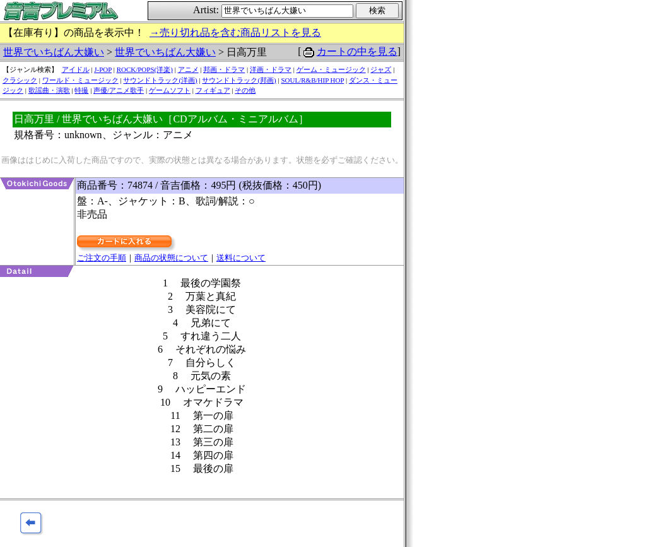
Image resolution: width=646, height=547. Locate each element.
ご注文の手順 (101, 257)
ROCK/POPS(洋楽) (145, 69)
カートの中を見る (357, 51)
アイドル (76, 69)
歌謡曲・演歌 (49, 90)
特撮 (81, 90)
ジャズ (380, 69)
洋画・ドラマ (270, 69)
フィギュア (213, 90)
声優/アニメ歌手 (118, 90)
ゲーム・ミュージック (331, 69)
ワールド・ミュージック (80, 80)
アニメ (188, 69)
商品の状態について (171, 257)
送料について (241, 257)
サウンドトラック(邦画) (239, 80)
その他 (245, 90)
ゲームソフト (170, 90)
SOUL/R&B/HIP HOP (312, 80)
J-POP (103, 69)
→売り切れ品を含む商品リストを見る (235, 32)
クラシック (20, 80)
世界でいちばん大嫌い (53, 52)
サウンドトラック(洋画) (160, 80)
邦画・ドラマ (224, 69)
